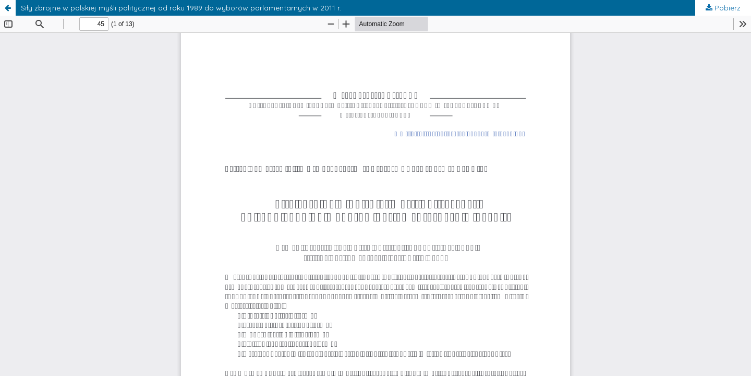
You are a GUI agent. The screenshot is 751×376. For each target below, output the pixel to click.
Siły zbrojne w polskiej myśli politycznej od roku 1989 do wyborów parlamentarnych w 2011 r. (181, 8)
